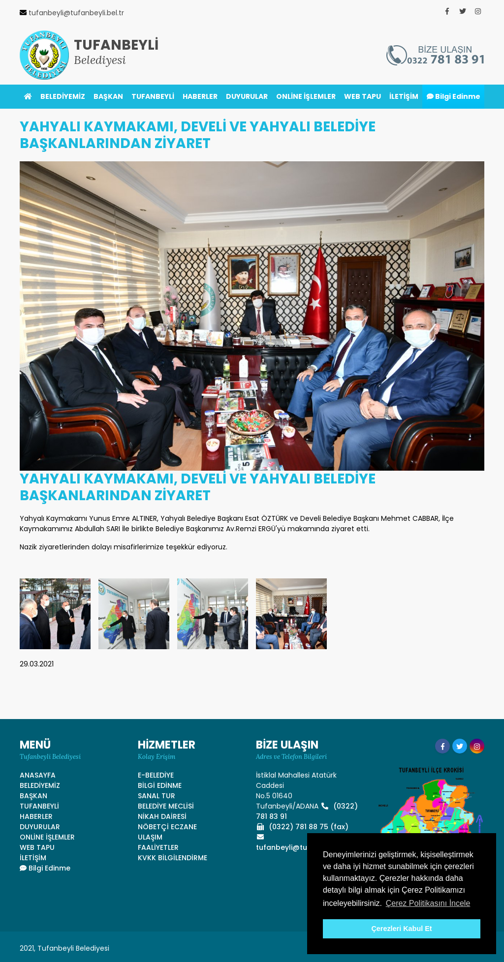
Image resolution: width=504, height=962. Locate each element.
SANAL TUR (156, 796)
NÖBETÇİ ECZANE (167, 827)
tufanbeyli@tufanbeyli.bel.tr (306, 843)
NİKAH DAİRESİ (162, 816)
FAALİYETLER (158, 847)
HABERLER (200, 96)
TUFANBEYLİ (152, 96)
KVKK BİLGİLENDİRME (172, 858)
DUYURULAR (247, 96)
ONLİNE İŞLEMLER (306, 96)
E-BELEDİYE (156, 775)
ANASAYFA (38, 775)
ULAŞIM (150, 837)
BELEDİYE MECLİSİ (166, 806)
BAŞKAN (108, 96)
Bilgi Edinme (453, 96)
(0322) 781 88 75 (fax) (302, 827)
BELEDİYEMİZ (62, 96)
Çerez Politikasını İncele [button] (428, 903)
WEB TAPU (362, 96)
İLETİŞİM (403, 96)
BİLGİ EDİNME (160, 785)
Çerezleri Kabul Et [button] (401, 928)
